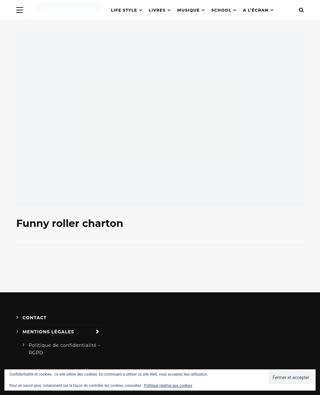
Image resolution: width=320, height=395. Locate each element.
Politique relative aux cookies (168, 385)
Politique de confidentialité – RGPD (65, 349)
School (221, 10)
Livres (157, 10)
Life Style (124, 10)
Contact (34, 318)
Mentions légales (48, 332)
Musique (188, 10)
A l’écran (255, 10)
